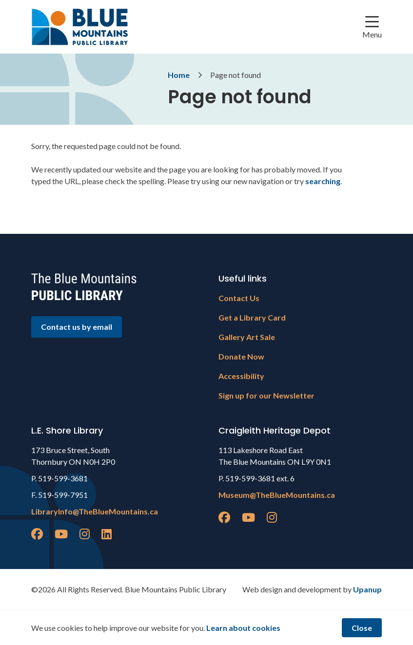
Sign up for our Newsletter (266, 395)
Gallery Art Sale (246, 336)
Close (362, 627)
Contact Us (238, 298)
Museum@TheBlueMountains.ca (276, 494)
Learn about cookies (243, 627)
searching (322, 181)
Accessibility (241, 375)
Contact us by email (76, 326)
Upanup (367, 589)
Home (179, 74)
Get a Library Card (252, 317)
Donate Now (241, 356)
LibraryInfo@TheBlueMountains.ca (94, 511)
